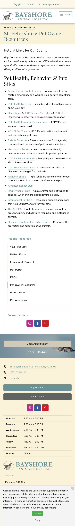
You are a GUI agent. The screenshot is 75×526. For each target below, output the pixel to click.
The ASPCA (15, 209)
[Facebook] (37, 323)
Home (7, 27)
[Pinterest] (45, 323)
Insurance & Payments (22, 262)
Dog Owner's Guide (19, 191)
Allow (37, 513)
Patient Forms (18, 254)
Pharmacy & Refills (15, 482)
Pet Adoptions (18, 300)
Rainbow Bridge (17, 176)
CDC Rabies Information (21, 158)
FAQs (13, 277)
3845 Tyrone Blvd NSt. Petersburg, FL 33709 (33, 366)
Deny (37, 520)
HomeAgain (14, 113)
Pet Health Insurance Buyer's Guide (28, 122)
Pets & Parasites (18, 140)
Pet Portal (16, 270)
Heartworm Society (19, 149)
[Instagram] (29, 323)
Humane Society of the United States (29, 222)
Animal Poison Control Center (24, 91)
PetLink (59, 113)
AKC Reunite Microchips (38, 113)
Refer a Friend (18, 292)
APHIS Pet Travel (18, 131)
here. (54, 507)
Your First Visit (18, 247)
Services (9, 475)
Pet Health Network (19, 104)
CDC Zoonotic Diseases (21, 167)
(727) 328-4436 (38, 352)
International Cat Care (20, 200)
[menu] (65, 14)
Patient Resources (24, 27)
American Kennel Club (20, 186)
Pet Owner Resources (22, 285)
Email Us (14, 378)
